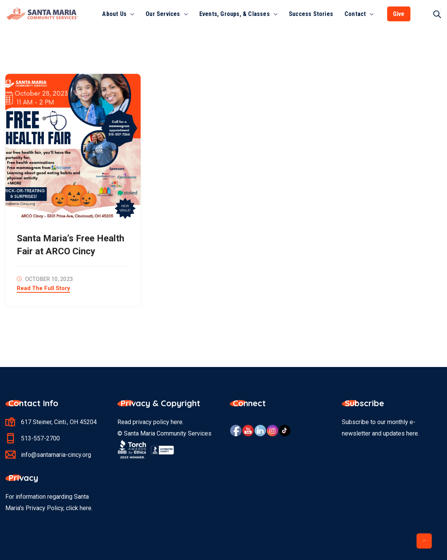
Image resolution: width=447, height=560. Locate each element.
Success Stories (311, 14)
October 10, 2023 (49, 279)
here (177, 422)
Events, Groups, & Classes (234, 14)
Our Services (163, 14)
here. (86, 508)
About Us (114, 14)
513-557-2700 (40, 438)
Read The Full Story (43, 289)
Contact (355, 14)
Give (399, 14)
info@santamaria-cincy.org (56, 454)
